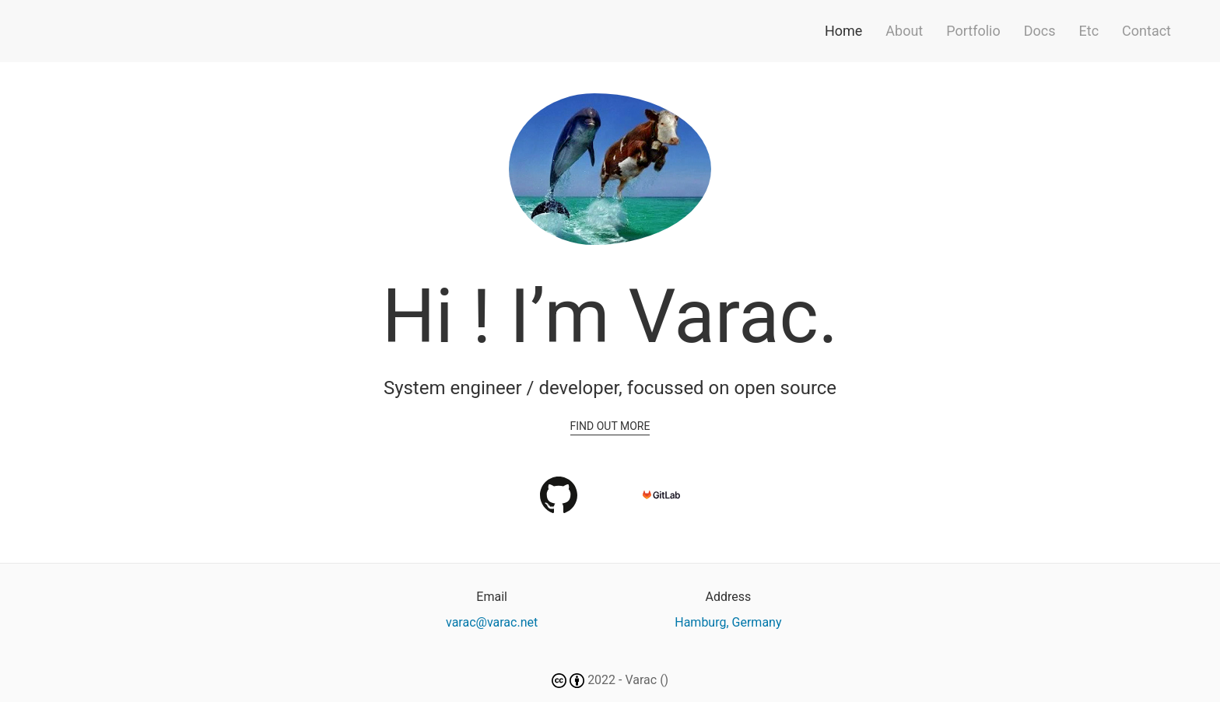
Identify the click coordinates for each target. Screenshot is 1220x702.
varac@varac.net (492, 622)
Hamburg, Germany (728, 622)
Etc (1089, 31)
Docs (1040, 31)
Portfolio (973, 31)
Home (843, 31)
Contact (1146, 31)
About (904, 31)
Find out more (610, 426)
